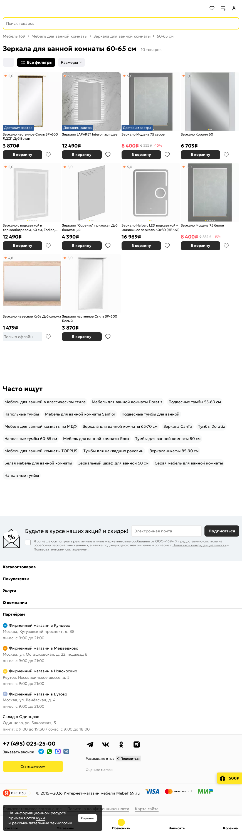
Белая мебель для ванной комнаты (38, 463)
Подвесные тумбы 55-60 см (195, 401)
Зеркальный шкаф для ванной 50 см (113, 463)
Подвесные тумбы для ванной (150, 414)
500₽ (234, 778)
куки (40, 817)
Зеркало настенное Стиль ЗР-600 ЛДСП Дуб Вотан (30, 136)
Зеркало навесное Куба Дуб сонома (32, 316)
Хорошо (87, 818)
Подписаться (222, 530)
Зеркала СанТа (178, 426)
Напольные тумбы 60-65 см (30, 438)
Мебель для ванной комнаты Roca (96, 438)
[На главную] (25, 8)
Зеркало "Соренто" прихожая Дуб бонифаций (89, 227)
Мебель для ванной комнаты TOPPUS (40, 450)
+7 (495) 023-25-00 (29, 743)
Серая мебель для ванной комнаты (189, 463)
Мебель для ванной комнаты (59, 36)
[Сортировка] (8, 62)
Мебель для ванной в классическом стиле (45, 401)
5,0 (10, 76)
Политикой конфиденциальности (199, 545)
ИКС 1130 (18, 793)
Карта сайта (147, 808)
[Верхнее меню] (8, 8)
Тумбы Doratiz (211, 426)
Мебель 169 (14, 36)
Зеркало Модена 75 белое (202, 225)
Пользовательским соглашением (61, 549)
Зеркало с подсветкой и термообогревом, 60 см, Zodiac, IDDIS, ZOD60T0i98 (29, 227)
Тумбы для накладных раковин (113, 450)
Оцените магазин (100, 770)
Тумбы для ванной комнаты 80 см (168, 438)
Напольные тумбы (21, 414)
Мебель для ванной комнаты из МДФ (40, 426)
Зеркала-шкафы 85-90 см (174, 450)
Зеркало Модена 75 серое (143, 134)
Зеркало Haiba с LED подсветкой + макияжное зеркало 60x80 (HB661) (150, 227)
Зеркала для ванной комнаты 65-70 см (120, 426)
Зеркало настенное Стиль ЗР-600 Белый (89, 318)
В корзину (22, 154)
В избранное (48, 154)
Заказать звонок (18, 751)
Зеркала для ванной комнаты (121, 36)
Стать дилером (33, 766)
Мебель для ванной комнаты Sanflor (80, 414)
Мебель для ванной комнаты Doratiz (127, 401)
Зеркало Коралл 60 (197, 134)
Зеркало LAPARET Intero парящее (89, 134)
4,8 (70, 76)
